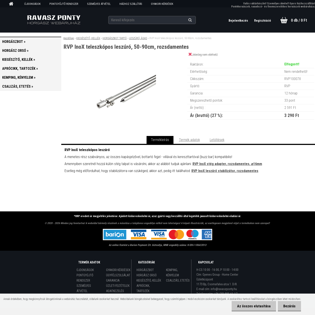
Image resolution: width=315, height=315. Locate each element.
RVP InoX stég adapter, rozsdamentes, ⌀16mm (227, 164)
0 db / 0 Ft (299, 20)
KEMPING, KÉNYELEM (172, 272)
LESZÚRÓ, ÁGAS (138, 38)
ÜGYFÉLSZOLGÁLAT (118, 275)
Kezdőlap (68, 38)
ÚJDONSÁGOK (32, 3)
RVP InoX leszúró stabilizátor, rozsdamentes (224, 171)
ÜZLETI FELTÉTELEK (118, 285)
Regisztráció (262, 20)
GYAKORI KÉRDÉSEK (162, 3)
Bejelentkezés (239, 20)
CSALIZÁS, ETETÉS (178, 280)
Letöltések (217, 140)
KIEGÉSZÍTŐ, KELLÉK (88, 38)
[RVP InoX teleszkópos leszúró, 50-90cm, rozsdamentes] (124, 60)
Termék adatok (189, 140)
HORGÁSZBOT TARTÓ (115, 38)
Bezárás (289, 306)
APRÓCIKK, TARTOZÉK (143, 288)
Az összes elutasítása (254, 306)
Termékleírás (160, 140)
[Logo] (54, 20)
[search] (195, 20)
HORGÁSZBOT (145, 270)
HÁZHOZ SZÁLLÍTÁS (130, 3)
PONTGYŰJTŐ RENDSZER (63, 3)
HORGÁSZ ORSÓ (146, 275)
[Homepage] (13, 3)
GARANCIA (113, 280)
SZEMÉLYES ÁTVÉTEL (99, 3)
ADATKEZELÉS (115, 291)
